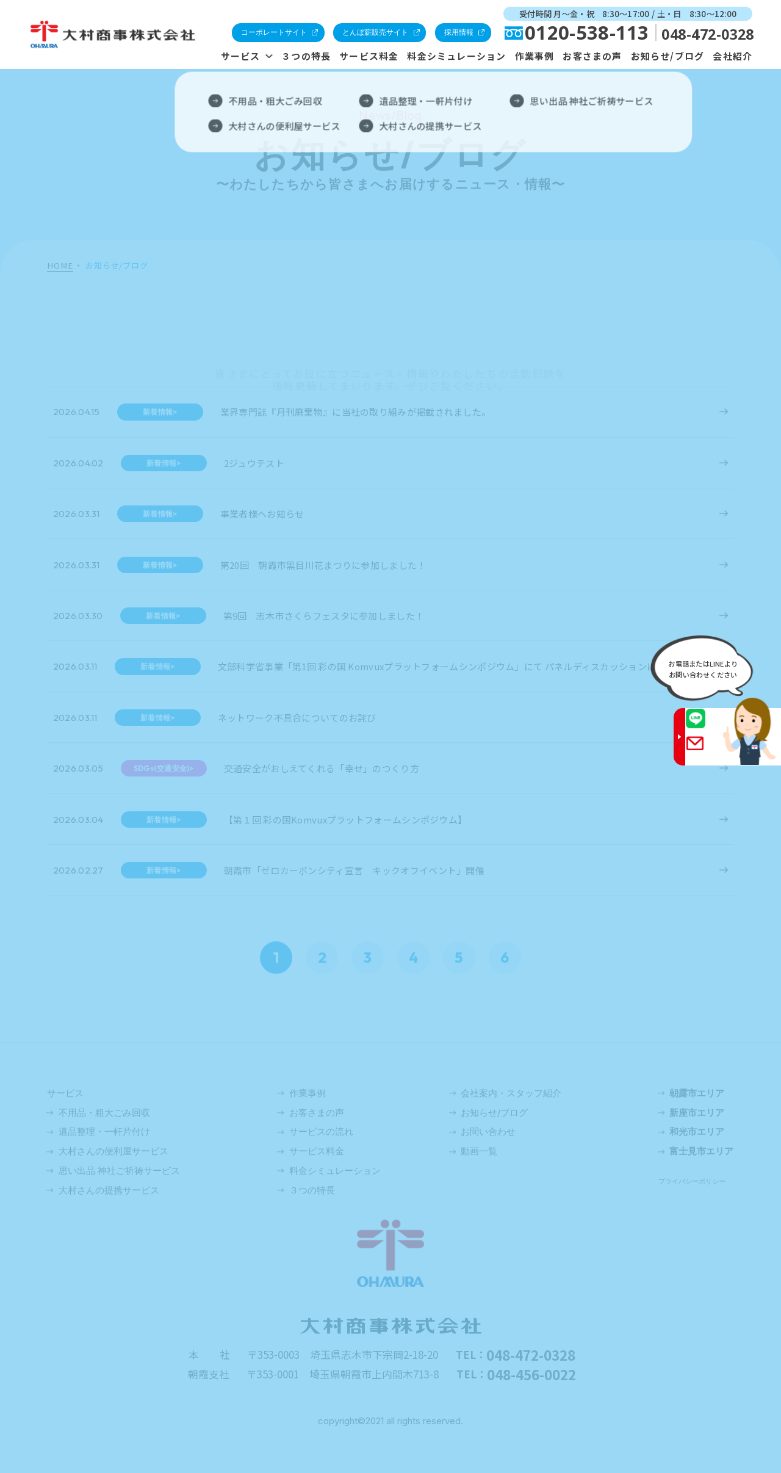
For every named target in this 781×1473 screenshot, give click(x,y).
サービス (241, 55)
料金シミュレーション (456, 55)
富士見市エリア (701, 1151)
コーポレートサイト (274, 32)
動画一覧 (479, 1151)
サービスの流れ (321, 1131)
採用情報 (458, 32)
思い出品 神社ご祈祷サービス (119, 1170)
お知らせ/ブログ (668, 55)
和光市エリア (696, 1131)
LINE (706, 726)
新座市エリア (696, 1112)
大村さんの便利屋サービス (113, 1151)
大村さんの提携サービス (109, 1190)
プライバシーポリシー (691, 1181)
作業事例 (535, 55)
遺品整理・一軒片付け (104, 1131)
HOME (60, 266)
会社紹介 (732, 55)
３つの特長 (306, 55)
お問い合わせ (488, 1131)
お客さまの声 (592, 55)
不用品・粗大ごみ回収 (104, 1112)
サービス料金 (368, 55)
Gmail (705, 751)
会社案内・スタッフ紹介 (511, 1093)
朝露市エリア (696, 1093)
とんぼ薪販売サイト (375, 32)
